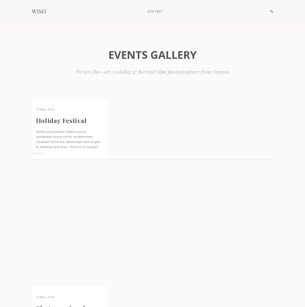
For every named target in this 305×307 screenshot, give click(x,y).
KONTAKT (155, 12)
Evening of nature (229, 192)
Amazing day (138, 180)
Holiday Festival (61, 120)
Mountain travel (226, 120)
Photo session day (146, 120)
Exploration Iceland (68, 251)
